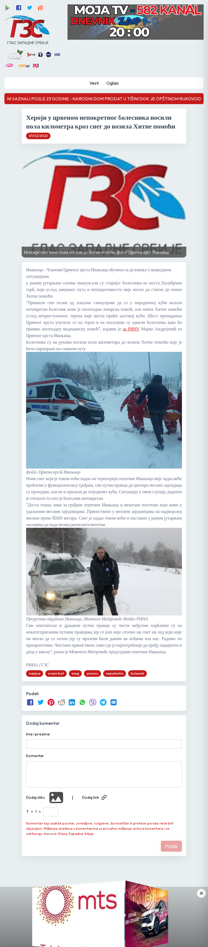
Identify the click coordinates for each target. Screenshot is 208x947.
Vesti (94, 83)
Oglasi (112, 83)
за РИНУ (131, 329)
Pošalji (171, 846)
